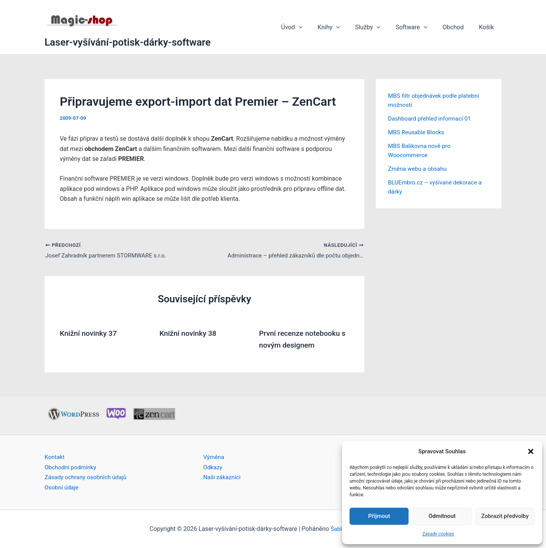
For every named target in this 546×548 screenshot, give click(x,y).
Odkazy (213, 467)
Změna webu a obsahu (418, 168)
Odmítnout (442, 516)
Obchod (457, 27)
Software (419, 27)
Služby (378, 27)
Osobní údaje (62, 487)
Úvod (308, 27)
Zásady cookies (438, 534)
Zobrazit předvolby (505, 516)
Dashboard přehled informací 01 (431, 118)
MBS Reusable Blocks (417, 132)
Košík (488, 27)
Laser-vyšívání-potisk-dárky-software (128, 42)
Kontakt (55, 457)
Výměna (214, 457)
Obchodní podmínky (72, 467)
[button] (531, 451)
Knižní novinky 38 (189, 333)
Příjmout (379, 516)
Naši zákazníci (223, 477)
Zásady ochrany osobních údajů (87, 477)
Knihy (342, 27)
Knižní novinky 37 (90, 333)
